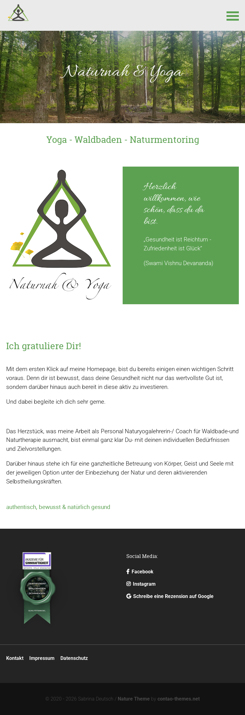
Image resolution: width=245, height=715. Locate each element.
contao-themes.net (178, 699)
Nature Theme (134, 699)
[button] (233, 15)
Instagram (141, 584)
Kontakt (14, 658)
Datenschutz (74, 658)
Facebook (139, 572)
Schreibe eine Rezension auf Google (170, 596)
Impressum (42, 658)
